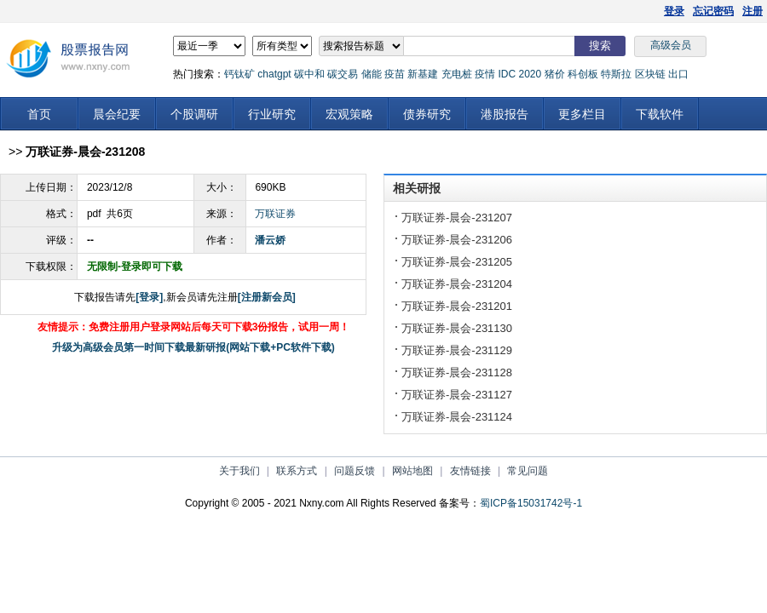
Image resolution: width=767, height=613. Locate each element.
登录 (674, 11)
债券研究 (427, 114)
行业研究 (272, 114)
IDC (507, 74)
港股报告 (504, 114)
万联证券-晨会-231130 (456, 328)
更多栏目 (582, 114)
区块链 (650, 74)
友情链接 (470, 471)
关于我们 (239, 471)
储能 (371, 74)
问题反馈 (354, 471)
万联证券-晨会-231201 (456, 306)
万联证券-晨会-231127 (456, 394)
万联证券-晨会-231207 (456, 217)
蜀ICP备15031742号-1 (531, 503)
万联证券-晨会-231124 (456, 416)
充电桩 (456, 74)
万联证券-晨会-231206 (456, 239)
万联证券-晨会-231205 (456, 261)
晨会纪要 (117, 114)
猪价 (555, 74)
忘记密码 (713, 11)
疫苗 (394, 74)
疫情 (485, 74)
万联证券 (275, 214)
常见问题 (527, 471)
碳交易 (342, 74)
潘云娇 (270, 240)
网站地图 (412, 471)
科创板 (583, 74)
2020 (529, 74)
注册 (752, 11)
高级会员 (670, 45)
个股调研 (194, 114)
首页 (39, 114)
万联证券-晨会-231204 (456, 284)
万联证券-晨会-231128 (456, 372)
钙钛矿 (239, 74)
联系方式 (296, 471)
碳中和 (309, 74)
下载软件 (659, 114)
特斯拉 (616, 74)
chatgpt (274, 74)
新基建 (422, 74)
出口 (678, 74)
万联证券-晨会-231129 (456, 350)
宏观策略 (349, 114)
